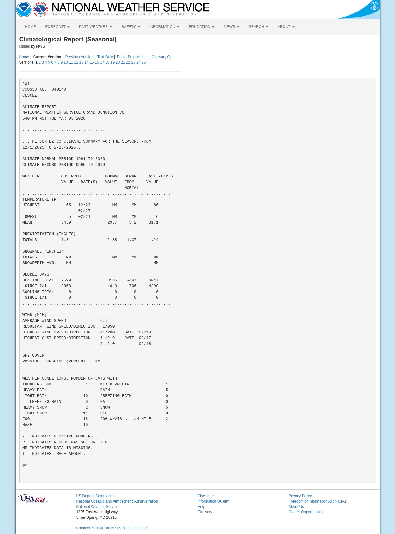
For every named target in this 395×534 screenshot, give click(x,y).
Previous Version (79, 57)
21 (123, 62)
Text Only (105, 57)
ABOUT (286, 27)
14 (86, 62)
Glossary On (162, 57)
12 (76, 62)
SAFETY (130, 27)
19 (113, 62)
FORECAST (57, 27)
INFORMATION (164, 27)
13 (81, 62)
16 (97, 62)
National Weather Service (97, 506)
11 (71, 62)
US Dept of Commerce (95, 496)
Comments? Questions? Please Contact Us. (112, 528)
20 (118, 62)
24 (138, 62)
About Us (296, 506)
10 (65, 62)
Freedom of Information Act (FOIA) (317, 501)
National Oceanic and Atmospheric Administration (117, 501)
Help (201, 506)
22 (128, 62)
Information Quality (213, 501)
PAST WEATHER (95, 27)
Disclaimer (206, 496)
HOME (30, 27)
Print (121, 57)
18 (107, 62)
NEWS (231, 27)
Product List (137, 57)
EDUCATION (201, 27)
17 (102, 62)
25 (144, 62)
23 (133, 62)
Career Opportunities (306, 512)
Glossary (205, 512)
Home (24, 57)
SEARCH (258, 27)
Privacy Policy (300, 496)
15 (92, 62)
